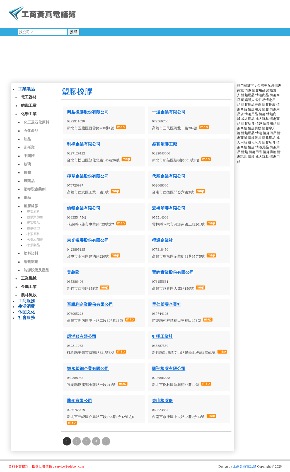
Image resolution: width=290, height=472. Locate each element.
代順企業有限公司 (168, 176)
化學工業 (29, 114)
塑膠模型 (33, 228)
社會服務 (26, 317)
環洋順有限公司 (81, 336)
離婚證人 (248, 100)
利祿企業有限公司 (83, 144)
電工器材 (29, 97)
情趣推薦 (269, 104)
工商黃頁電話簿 (244, 466)
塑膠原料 (33, 212)
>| (106, 441)
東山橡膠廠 (162, 400)
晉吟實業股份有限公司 (173, 272)
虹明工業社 (162, 336)
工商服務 (26, 301)
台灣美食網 (265, 86)
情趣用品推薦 (251, 104)
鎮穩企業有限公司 (83, 208)
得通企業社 (162, 240)
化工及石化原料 (36, 122)
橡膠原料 (33, 234)
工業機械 (29, 278)
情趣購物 (254, 128)
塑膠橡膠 (31, 206)
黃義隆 (73, 272)
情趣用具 (254, 109)
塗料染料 (31, 253)
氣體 (27, 172)
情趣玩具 (248, 123)
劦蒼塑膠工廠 (164, 144)
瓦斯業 (29, 147)
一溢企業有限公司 (168, 112)
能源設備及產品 (36, 270)
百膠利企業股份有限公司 (90, 304)
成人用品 (248, 119)
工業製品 (26, 89)
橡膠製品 (33, 245)
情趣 (248, 90)
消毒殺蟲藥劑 (34, 189)
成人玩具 (262, 119)
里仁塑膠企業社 (166, 304)
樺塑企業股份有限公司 (88, 176)
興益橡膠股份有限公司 (88, 112)
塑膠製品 (33, 223)
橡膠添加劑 (34, 239)
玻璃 (27, 164)
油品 (27, 139)
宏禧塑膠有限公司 (168, 208)
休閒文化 (26, 312)
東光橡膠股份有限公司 (88, 240)
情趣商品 (262, 95)
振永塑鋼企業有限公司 (88, 368)
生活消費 (26, 306)
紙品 (27, 197)
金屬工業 (29, 287)
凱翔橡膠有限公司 (168, 368)
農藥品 (29, 181)
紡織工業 (29, 105)
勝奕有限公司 (79, 400)
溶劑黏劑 (31, 262)
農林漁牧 (29, 295)
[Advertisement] (150, 40)
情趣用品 (258, 90)
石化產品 (31, 131)
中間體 (29, 156)
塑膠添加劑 (34, 217)
